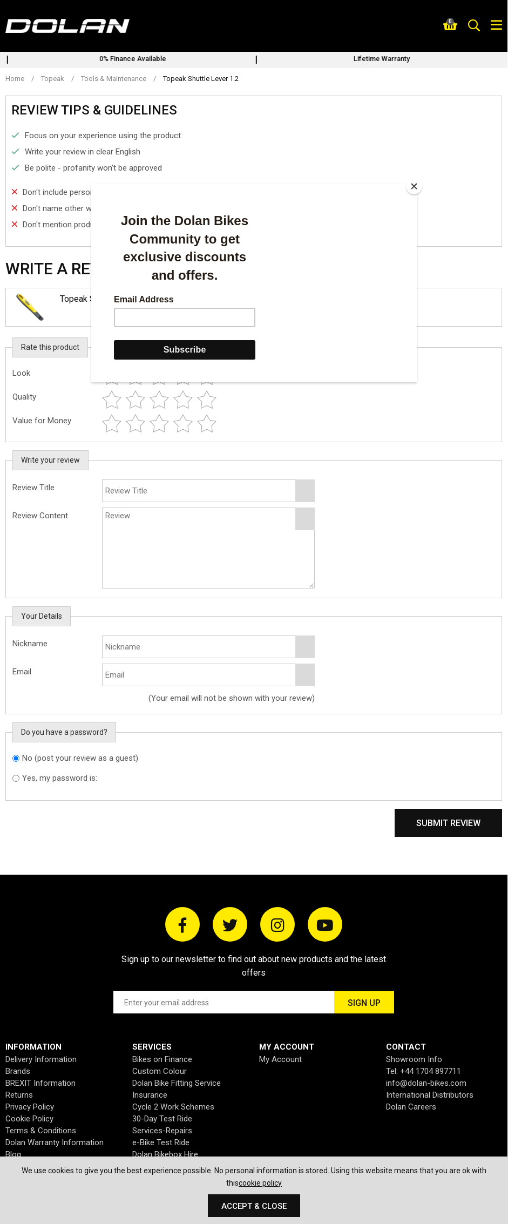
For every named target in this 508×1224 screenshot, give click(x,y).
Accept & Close (254, 1206)
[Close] (414, 186)
